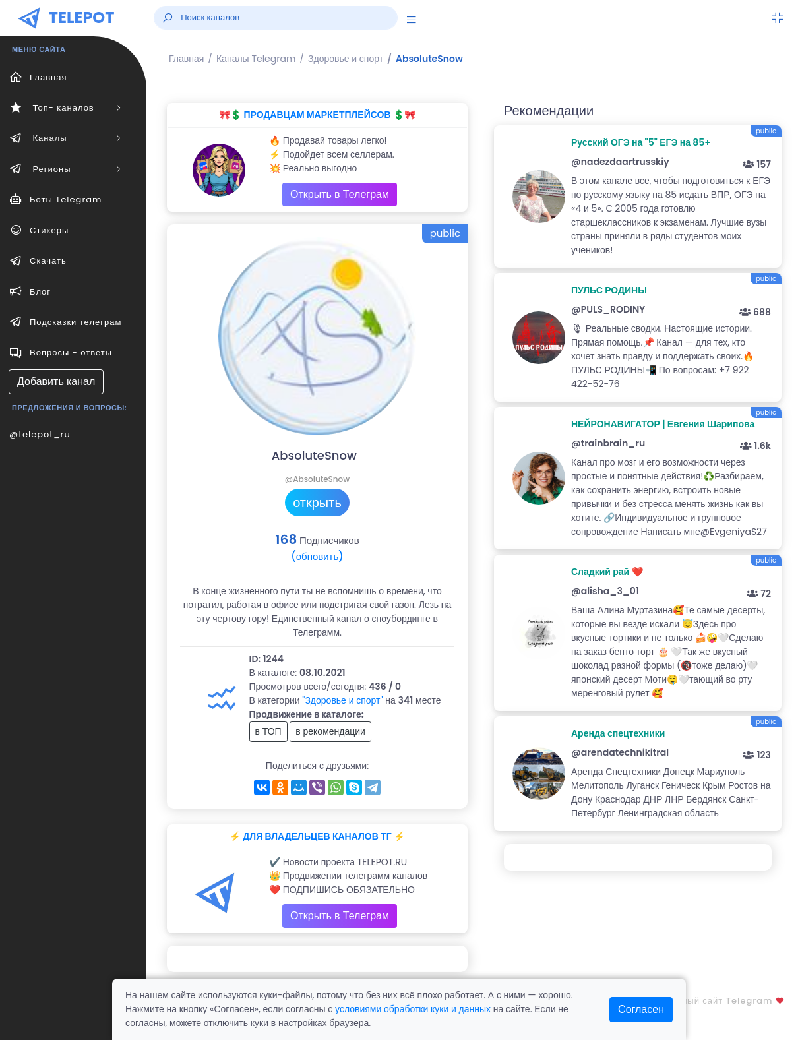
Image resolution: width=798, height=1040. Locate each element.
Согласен (641, 1009)
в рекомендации (330, 731)
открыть (317, 502)
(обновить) (317, 556)
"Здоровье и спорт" (342, 700)
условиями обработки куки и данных (413, 1009)
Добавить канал (56, 381)
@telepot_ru (40, 434)
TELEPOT (82, 17)
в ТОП (268, 731)
